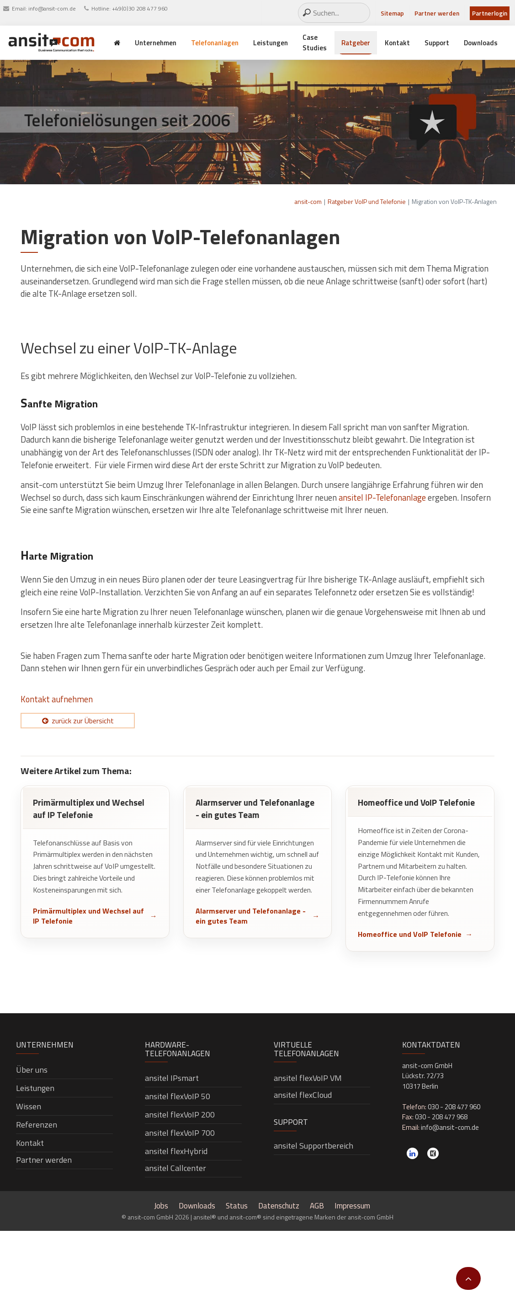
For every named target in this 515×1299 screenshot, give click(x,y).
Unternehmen (155, 42)
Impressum (352, 1206)
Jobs (161, 1206)
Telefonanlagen (215, 42)
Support (437, 42)
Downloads (481, 42)
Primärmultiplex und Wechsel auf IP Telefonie (88, 916)
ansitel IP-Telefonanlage (382, 497)
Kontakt (397, 42)
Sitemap (392, 13)
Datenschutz (278, 1206)
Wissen (28, 1106)
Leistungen (270, 42)
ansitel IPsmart (172, 1078)
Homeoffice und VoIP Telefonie (410, 934)
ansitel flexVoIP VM (308, 1078)
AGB (317, 1206)
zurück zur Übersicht (83, 720)
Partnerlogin (489, 13)
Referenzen (36, 1124)
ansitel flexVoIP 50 (177, 1096)
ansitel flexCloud (303, 1095)
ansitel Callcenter (175, 1168)
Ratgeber (355, 42)
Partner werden (436, 13)
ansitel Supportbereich (313, 1145)
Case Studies (315, 42)
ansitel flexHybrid (176, 1151)
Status (237, 1206)
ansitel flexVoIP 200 (180, 1114)
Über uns (32, 1070)
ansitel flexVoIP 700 (180, 1133)
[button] (468, 1278)
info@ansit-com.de (52, 8)
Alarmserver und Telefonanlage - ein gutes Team (251, 916)
